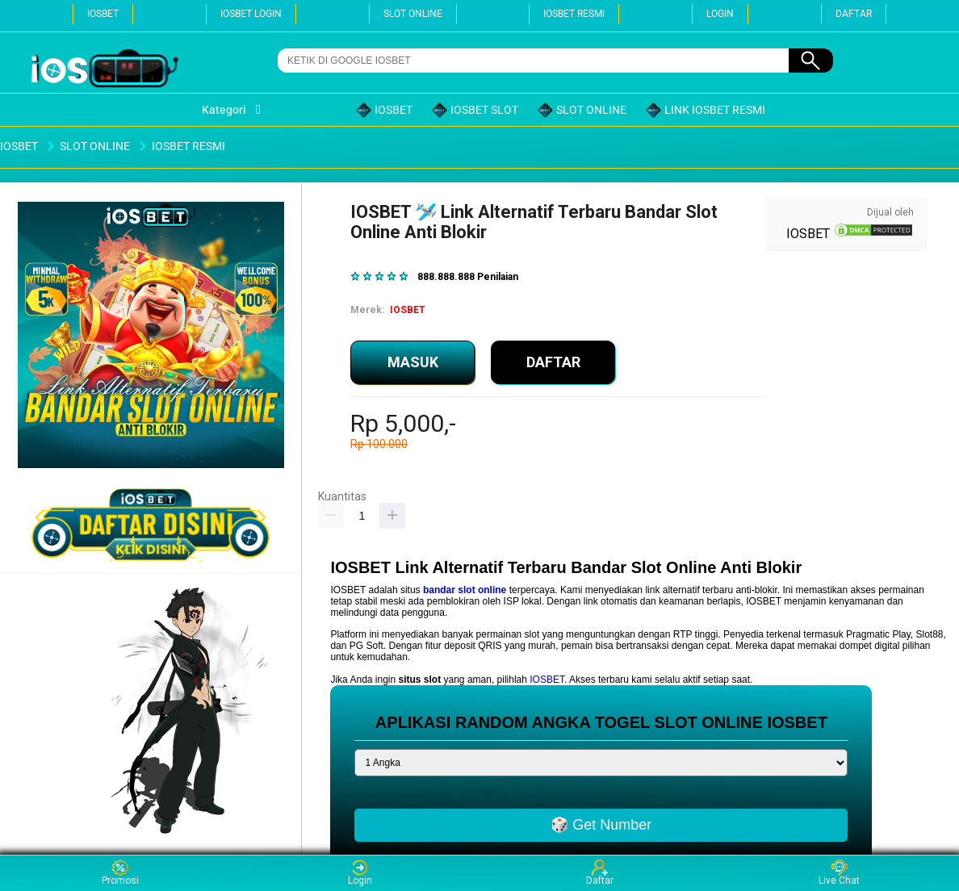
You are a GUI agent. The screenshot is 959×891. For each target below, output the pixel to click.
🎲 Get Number (601, 825)
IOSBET (103, 13)
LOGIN (720, 13)
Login (360, 873)
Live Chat (839, 873)
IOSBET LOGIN (251, 13)
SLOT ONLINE (412, 13)
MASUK (412, 361)
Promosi (120, 873)
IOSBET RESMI (574, 13)
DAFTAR (853, 13)
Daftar (600, 873)
